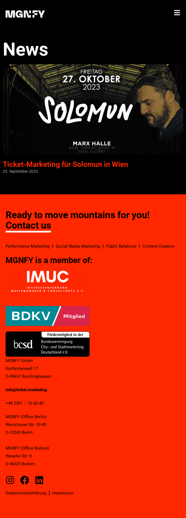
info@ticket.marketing (26, 389)
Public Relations (121, 246)
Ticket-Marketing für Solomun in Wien (65, 164)
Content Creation (159, 246)
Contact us (28, 225)
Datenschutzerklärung (26, 493)
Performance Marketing (28, 246)
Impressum (62, 493)
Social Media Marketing (78, 246)
